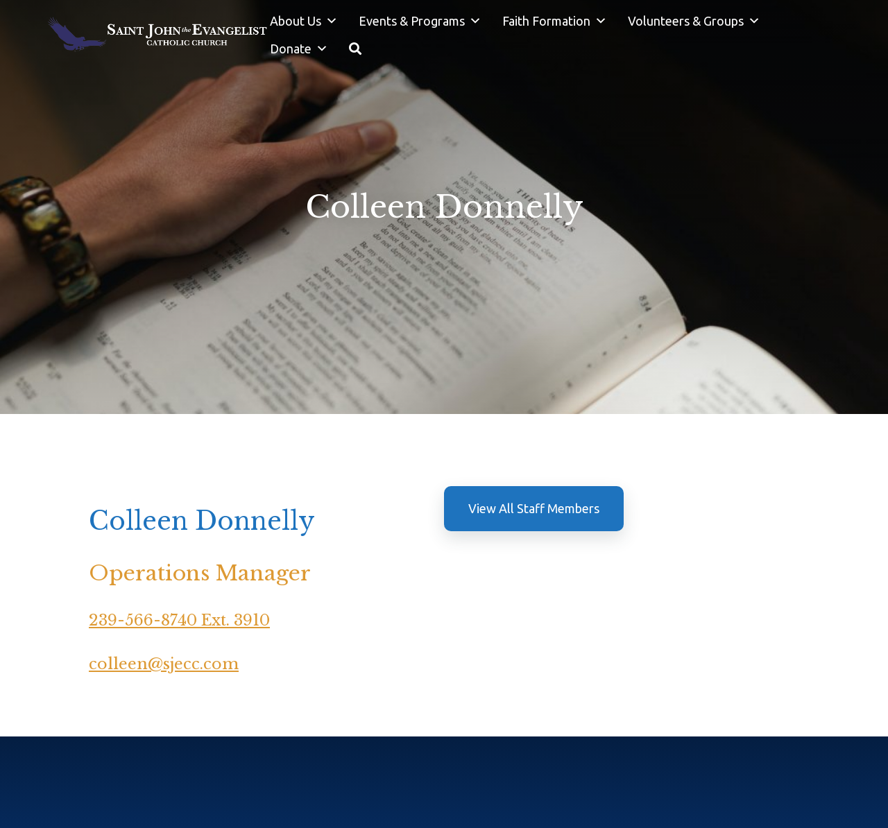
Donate (299, 48)
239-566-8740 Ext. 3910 (179, 620)
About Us (304, 21)
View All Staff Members (533, 508)
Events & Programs (420, 21)
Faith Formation (554, 21)
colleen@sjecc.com (164, 664)
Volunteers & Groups (694, 21)
